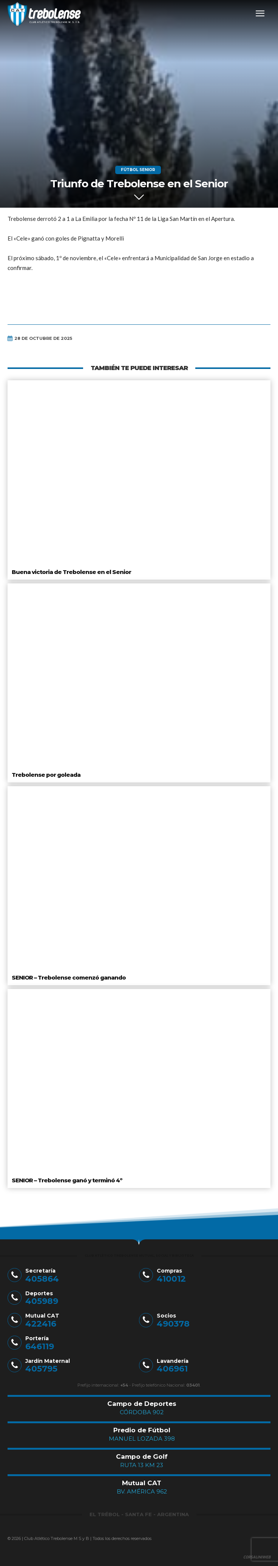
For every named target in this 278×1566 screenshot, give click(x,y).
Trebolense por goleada (46, 774)
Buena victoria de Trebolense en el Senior (71, 571)
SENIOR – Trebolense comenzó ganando (69, 977)
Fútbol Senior (138, 170)
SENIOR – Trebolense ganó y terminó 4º (67, 1180)
